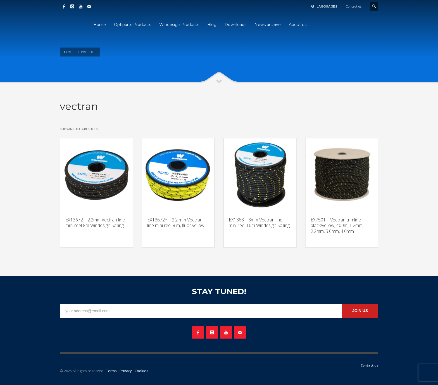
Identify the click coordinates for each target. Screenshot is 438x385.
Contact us (353, 6)
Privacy (126, 370)
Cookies (141, 370)
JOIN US (360, 310)
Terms (111, 370)
